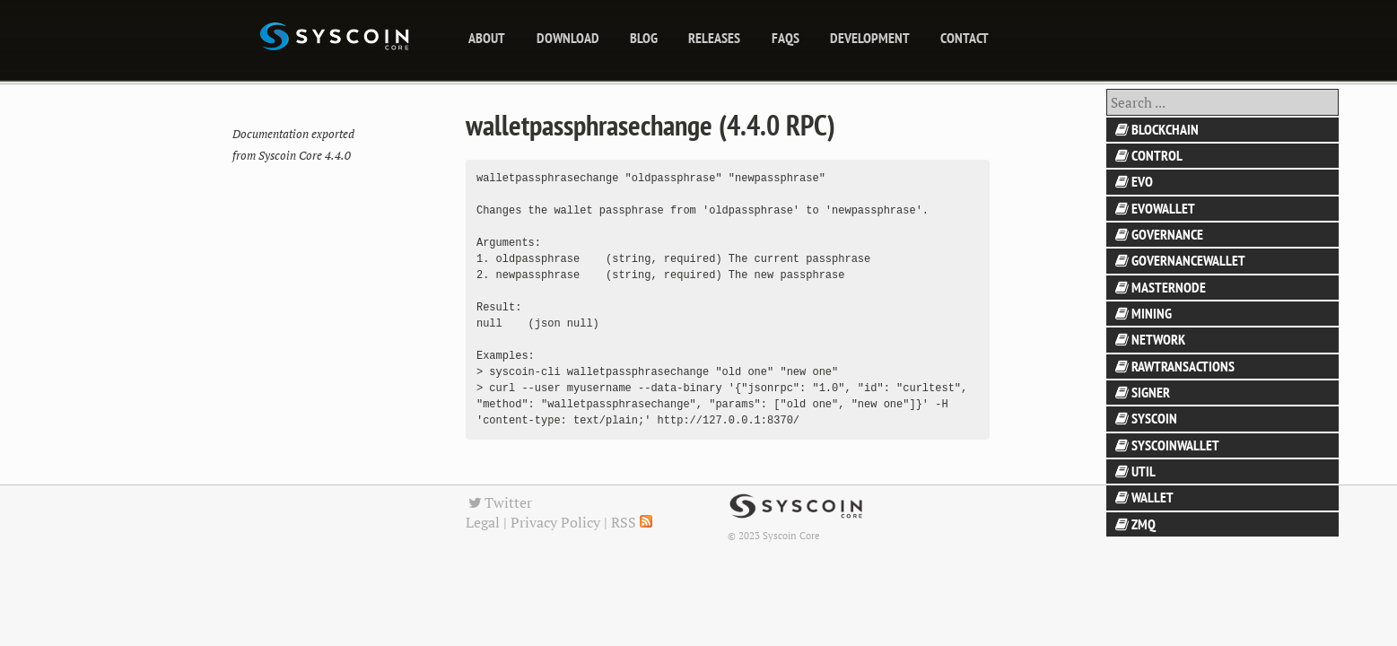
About (486, 38)
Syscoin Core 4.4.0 (304, 155)
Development (870, 38)
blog (644, 38)
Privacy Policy (555, 522)
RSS (631, 522)
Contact (964, 38)
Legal (483, 522)
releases (714, 38)
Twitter (499, 502)
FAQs (785, 38)
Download (568, 38)
